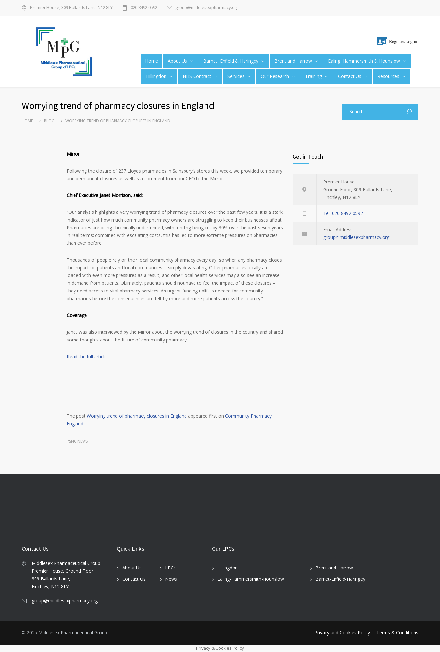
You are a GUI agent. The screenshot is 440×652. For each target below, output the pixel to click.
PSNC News (77, 441)
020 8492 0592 (144, 7)
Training (313, 76)
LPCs (170, 568)
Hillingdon (156, 76)
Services (236, 76)
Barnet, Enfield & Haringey (230, 61)
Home (151, 61)
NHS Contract (197, 76)
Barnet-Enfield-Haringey (340, 579)
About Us (177, 61)
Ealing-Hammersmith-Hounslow (250, 579)
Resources (388, 76)
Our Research (275, 76)
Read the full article (87, 356)
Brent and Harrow (293, 61)
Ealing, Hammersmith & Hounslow (364, 61)
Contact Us (349, 76)
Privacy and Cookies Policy (342, 632)
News (171, 579)
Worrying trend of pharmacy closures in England (137, 416)
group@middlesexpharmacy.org (206, 7)
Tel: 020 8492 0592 (343, 213)
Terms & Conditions (397, 632)
